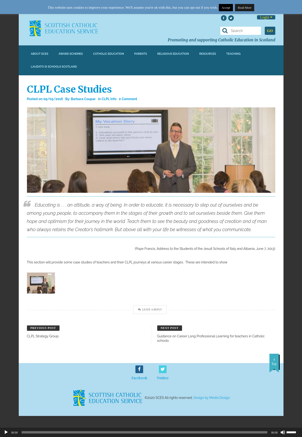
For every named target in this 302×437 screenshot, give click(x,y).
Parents (140, 53)
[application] (151, 432)
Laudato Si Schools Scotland (54, 66)
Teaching (233, 53)
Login (266, 17)
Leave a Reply (150, 309)
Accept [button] (226, 7)
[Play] (6, 432)
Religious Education (173, 53)
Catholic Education (108, 53)
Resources (207, 53)
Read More (244, 7)
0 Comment (128, 99)
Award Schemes (71, 53)
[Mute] (282, 432)
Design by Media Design (212, 398)
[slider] (293, 432)
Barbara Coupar (83, 99)
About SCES (39, 53)
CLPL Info (109, 99)
